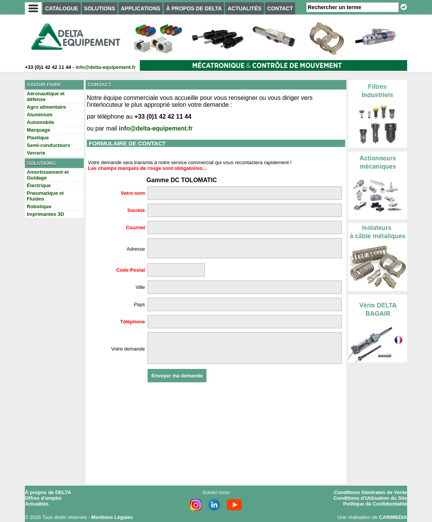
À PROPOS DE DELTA (194, 8)
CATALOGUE (61, 8)
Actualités (37, 504)
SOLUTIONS (99, 8)
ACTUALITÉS (244, 8)
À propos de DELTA (48, 492)
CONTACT (280, 8)
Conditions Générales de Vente (370, 492)
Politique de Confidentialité (375, 504)
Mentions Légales (112, 517)
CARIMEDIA (393, 517)
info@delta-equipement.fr (106, 67)
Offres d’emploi (43, 498)
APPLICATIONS (140, 8)
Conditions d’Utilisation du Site (370, 498)
